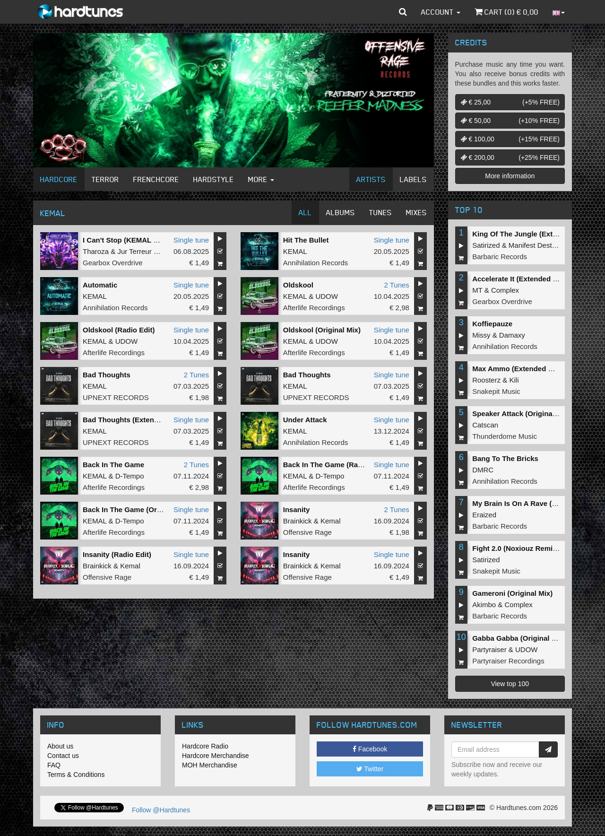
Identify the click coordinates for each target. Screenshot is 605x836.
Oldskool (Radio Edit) (119, 330)
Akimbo (484, 605)
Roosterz (486, 380)
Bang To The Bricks (505, 458)
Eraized (484, 515)
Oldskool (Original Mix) (322, 330)
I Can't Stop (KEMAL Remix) (130, 240)
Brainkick (297, 521)
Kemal (330, 521)
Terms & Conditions (75, 774)
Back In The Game (113, 465)
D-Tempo (129, 476)
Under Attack (305, 420)
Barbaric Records (499, 257)
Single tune (191, 240)
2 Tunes (396, 285)
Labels (413, 179)
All (305, 212)
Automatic (100, 285)
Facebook (370, 749)
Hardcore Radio (205, 746)
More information (510, 176)
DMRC (482, 470)
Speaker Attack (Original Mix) (521, 413)
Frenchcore (156, 179)
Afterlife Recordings (314, 308)
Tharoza (96, 251)
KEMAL (295, 251)
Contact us (63, 755)
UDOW (326, 296)
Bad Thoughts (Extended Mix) (133, 420)
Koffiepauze (492, 324)
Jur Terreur (134, 251)
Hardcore (59, 179)
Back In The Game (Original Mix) (137, 509)
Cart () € (506, 12)
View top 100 (510, 684)
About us (60, 746)
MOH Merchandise (209, 765)
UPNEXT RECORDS (116, 397)
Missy (481, 335)
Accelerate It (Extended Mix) (519, 279)
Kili (514, 380)
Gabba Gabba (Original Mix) (519, 638)
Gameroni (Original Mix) (512, 593)
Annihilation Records (315, 263)
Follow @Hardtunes (161, 810)
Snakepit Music (496, 391)
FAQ (53, 765)
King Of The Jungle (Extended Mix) (530, 234)
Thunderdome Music (504, 436)
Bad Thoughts (106, 375)
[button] (403, 12)
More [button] (261, 179)
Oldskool (298, 285)
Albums (340, 212)
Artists (371, 179)
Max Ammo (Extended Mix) (517, 369)
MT (477, 290)
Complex (505, 290)
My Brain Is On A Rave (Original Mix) (533, 503)
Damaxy (512, 335)
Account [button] (440, 12)
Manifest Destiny (535, 245)
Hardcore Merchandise (215, 755)
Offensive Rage (307, 532)
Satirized (486, 245)
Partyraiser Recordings (508, 661)
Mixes (416, 212)
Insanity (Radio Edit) (117, 554)
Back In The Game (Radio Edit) (334, 465)
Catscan (485, 425)
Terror (105, 179)
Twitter (370, 769)
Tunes (380, 212)
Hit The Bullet (306, 240)
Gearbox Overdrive (113, 263)
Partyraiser (489, 649)
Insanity (296, 509)
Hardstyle (213, 179)
